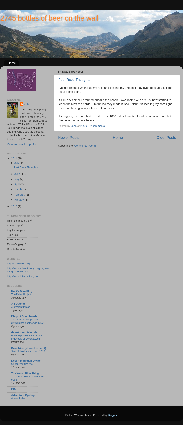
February (20, 194)
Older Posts (166, 137)
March (18, 189)
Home (12, 63)
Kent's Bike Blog (21, 291)
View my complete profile (22, 144)
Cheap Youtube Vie (22, 363)
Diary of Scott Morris (24, 316)
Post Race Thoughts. (74, 80)
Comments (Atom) (85, 145)
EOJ (13, 389)
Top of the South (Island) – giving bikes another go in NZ (27, 321)
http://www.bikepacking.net (22, 276)
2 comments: (98, 125)
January (19, 199)
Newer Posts (68, 137)
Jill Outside (18, 303)
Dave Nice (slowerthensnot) (28, 348)
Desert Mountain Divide (26, 360)
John (27, 104)
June (17, 173)
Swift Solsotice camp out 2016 (28, 351)
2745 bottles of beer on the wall (49, 18)
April (17, 184)
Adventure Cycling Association (23, 397)
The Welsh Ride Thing (25, 373)
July (17, 162)
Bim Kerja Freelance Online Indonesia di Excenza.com (26, 337)
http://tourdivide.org (18, 263)
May (17, 179)
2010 (14, 206)
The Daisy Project (21, 294)
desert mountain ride (24, 332)
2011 (14, 158)
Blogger (112, 415)
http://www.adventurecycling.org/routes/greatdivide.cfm (28, 270)
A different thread (20, 306)
